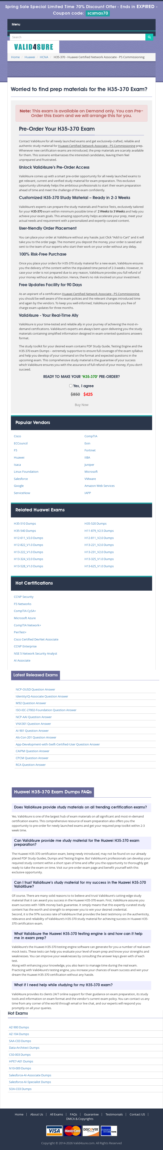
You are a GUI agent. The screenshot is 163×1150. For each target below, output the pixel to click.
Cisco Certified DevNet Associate (36, 639)
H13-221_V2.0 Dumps (99, 545)
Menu (16, 24)
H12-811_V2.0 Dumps (99, 538)
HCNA (44, 57)
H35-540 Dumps (25, 531)
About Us (36, 1114)
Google (19, 486)
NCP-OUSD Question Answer (35, 689)
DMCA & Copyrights (79, 1119)
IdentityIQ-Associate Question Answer (42, 696)
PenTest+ (20, 632)
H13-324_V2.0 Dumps (28, 559)
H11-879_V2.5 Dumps (99, 531)
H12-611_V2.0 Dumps (28, 538)
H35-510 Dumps (25, 523)
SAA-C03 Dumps (20, 1041)
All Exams (56, 1114)
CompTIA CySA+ (25, 611)
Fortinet (90, 450)
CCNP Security (24, 597)
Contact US (137, 1114)
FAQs (73, 1114)
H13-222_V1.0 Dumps (28, 552)
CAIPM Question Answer (32, 751)
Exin (87, 443)
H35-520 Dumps (96, 523)
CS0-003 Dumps (20, 1054)
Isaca (17, 465)
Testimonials (114, 1114)
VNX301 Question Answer (33, 724)
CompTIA (91, 436)
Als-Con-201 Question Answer (36, 737)
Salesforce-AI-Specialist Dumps (30, 1082)
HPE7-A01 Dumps (21, 1061)
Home (15, 57)
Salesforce (21, 479)
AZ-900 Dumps (19, 1027)
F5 (15, 450)
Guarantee (91, 1114)
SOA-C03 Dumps (20, 1089)
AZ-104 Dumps (19, 1034)
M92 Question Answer (31, 703)
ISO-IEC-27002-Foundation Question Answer (46, 710)
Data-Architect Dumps (24, 1047)
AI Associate (22, 660)
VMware (90, 479)
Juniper (89, 465)
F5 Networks (22, 604)
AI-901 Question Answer (32, 731)
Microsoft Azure (25, 618)
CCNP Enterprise (25, 646)
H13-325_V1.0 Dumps (99, 559)
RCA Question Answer (31, 765)
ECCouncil (21, 443)
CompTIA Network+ (27, 625)
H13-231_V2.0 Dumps (99, 552)
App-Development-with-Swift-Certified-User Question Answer (58, 744)
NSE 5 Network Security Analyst (35, 653)
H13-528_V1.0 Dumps (28, 566)
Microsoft (91, 471)
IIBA (87, 457)
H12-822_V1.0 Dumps (28, 545)
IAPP (88, 493)
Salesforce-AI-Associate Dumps (30, 1075)
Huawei (30, 57)
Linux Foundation (26, 471)
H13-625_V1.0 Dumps (99, 566)
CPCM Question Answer (32, 758)
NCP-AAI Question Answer (34, 717)
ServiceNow (22, 493)
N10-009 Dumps (20, 1068)
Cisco (17, 436)
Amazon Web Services (100, 486)
